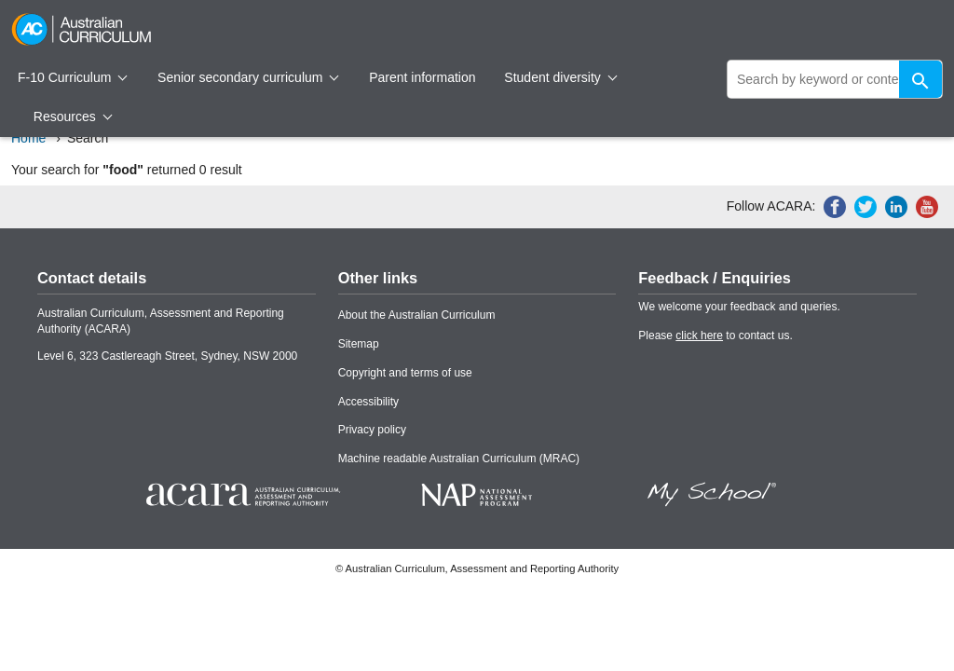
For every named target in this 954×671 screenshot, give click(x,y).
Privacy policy (372, 429)
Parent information (422, 77)
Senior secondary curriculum (248, 77)
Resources (73, 116)
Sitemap (358, 343)
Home (28, 137)
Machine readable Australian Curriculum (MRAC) (458, 458)
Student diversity (560, 77)
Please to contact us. (715, 335)
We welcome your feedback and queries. (739, 306)
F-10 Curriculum (73, 77)
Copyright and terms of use (405, 372)
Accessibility (368, 401)
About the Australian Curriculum (417, 315)
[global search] (835, 79)
